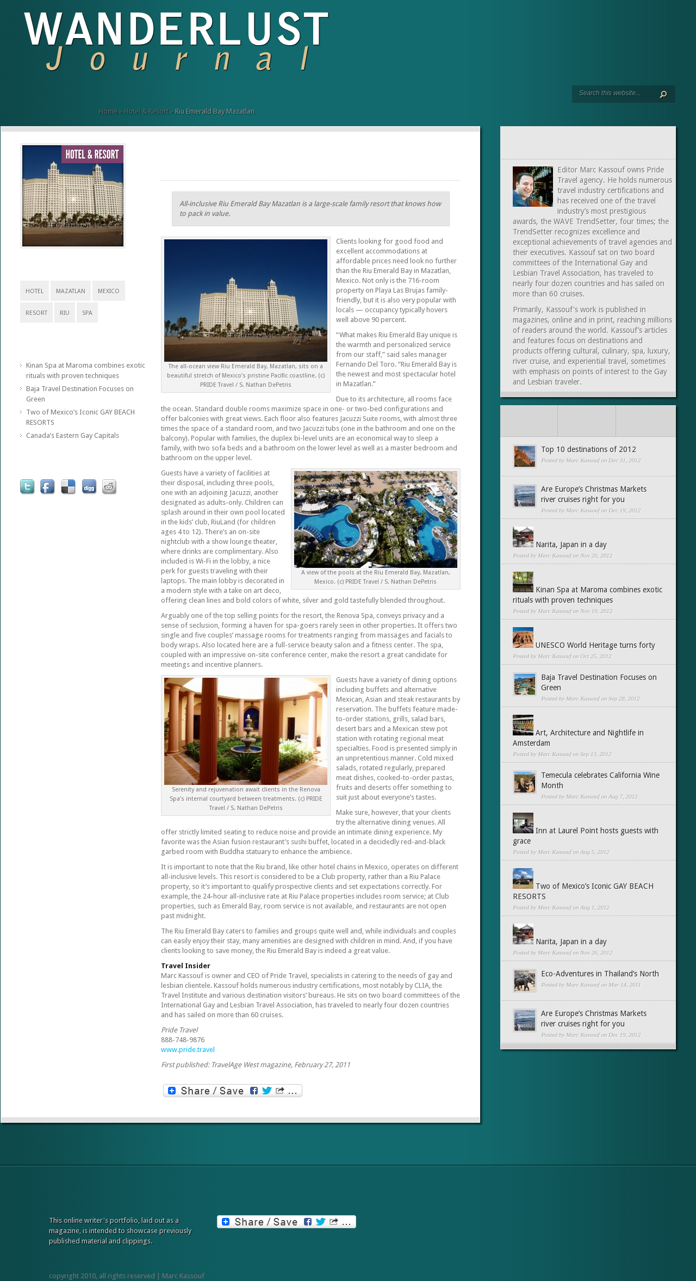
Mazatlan (70, 291)
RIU (65, 313)
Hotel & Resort (146, 111)
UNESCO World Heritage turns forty (595, 645)
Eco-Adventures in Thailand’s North (600, 973)
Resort (36, 313)
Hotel (35, 291)
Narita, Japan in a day (571, 544)
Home (108, 111)
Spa (87, 313)
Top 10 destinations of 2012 (588, 449)
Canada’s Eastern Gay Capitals (72, 435)
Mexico (109, 291)
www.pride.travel (188, 1049)
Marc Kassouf (583, 460)
